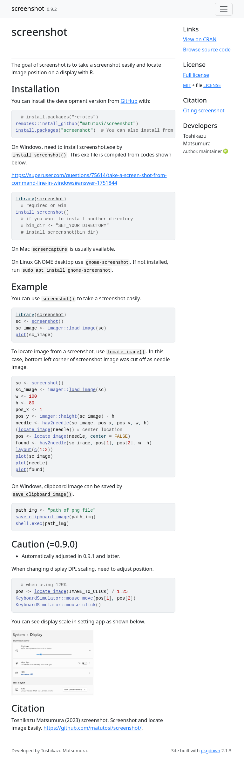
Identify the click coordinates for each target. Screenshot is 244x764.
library (25, 199)
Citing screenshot (204, 110)
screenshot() (58, 299)
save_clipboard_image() (42, 494)
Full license (196, 74)
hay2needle (55, 423)
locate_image (34, 429)
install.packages (37, 130)
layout (23, 449)
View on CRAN (199, 39)
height (69, 416)
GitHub (128, 100)
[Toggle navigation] (224, 9)
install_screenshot (40, 212)
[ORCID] (226, 151)
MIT (187, 85)
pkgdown (210, 750)
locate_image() (126, 352)
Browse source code (207, 49)
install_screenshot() (39, 155)
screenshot (27, 8)
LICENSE (212, 85)
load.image (82, 328)
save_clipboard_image (42, 517)
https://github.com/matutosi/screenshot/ (92, 727)
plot (21, 334)
